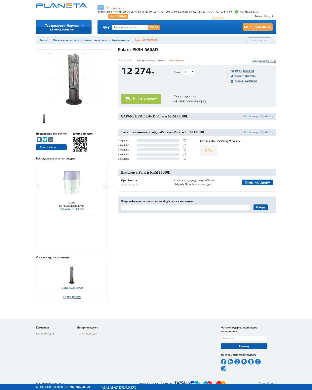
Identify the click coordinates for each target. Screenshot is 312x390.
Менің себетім (257, 27)
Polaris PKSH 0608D (72, 287)
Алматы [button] (116, 8)
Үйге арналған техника (66, 40)
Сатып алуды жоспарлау (192, 101)
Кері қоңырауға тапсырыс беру (118, 387)
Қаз (100, 7)
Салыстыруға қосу (259, 40)
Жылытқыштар (121, 40)
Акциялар (118, 16)
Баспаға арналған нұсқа (264, 61)
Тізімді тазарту (72, 296)
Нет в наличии (145, 99)
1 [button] (185, 71)
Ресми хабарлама (267, 383)
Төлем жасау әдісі (87, 333)
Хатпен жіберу (48, 147)
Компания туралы (46, 333)
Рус (107, 7)
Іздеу (154, 27)
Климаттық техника (95, 40)
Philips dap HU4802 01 (71, 208)
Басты (44, 40)
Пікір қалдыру (257, 182)
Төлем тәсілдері (264, 16)
